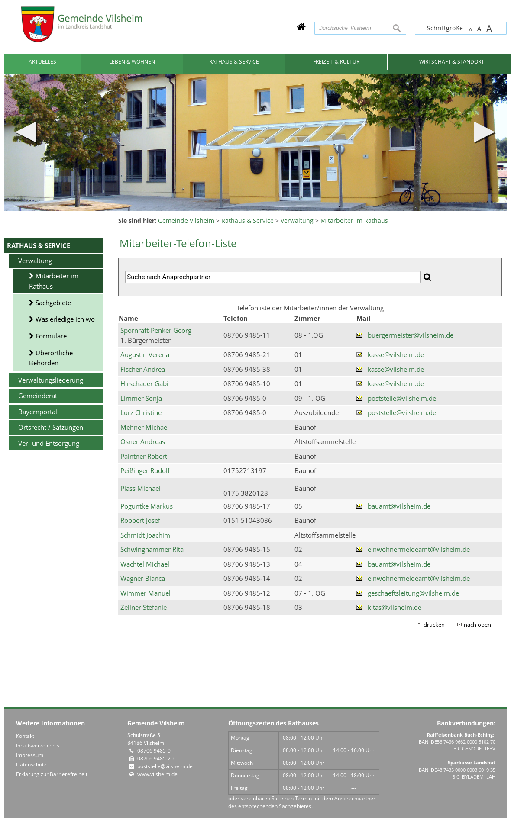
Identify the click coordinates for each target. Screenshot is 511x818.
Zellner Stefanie (143, 607)
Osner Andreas (142, 441)
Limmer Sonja (141, 398)
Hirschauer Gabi (144, 383)
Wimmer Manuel (145, 593)
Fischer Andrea (142, 369)
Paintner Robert (143, 456)
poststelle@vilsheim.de (402, 398)
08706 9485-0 (154, 750)
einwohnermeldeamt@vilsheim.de (419, 549)
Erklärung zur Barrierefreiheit (51, 774)
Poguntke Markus (146, 506)
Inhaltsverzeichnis (37, 745)
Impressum (29, 755)
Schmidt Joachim (145, 535)
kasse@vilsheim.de (396, 354)
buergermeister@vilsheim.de (410, 335)
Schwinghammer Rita (152, 549)
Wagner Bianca (142, 578)
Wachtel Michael (144, 564)
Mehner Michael (144, 427)
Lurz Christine (141, 412)
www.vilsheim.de (157, 774)
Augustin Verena (144, 354)
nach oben (477, 624)
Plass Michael (140, 488)
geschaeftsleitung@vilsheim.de (413, 593)
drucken (434, 624)
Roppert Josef (140, 520)
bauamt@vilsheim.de (399, 506)
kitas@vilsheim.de (394, 607)
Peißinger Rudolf (145, 470)
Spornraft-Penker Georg (155, 330)
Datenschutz (31, 764)
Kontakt (25, 736)
